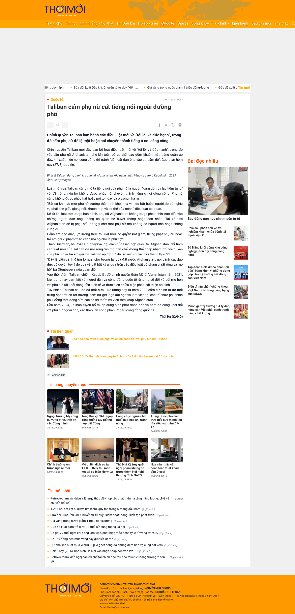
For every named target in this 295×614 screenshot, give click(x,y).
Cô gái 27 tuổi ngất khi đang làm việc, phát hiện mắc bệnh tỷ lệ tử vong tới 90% (111, 533)
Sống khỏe (200, 23)
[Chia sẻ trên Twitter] (166, 125)
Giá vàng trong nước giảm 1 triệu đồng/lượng (186, 87)
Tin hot (71, 23)
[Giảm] (50, 125)
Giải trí (182, 23)
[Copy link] (173, 125)
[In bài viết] (180, 125)
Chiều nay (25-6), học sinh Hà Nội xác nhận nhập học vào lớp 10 (101, 551)
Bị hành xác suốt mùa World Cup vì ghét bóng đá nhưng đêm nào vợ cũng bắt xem (114, 545)
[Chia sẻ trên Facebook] (159, 125)
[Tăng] (65, 125)
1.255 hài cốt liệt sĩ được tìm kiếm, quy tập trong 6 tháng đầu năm (103, 509)
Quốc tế (167, 23)
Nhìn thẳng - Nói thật (96, 23)
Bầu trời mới (261, 23)
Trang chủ (54, 23)
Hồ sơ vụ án (148, 23)
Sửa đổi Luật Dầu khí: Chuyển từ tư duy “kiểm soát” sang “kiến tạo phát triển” (110, 515)
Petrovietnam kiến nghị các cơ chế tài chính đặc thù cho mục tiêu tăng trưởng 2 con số (117, 559)
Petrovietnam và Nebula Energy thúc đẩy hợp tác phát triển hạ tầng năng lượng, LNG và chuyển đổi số (117, 501)
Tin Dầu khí (125, 23)
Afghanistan (58, 375)
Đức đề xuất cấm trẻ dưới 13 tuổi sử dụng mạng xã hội (95, 527)
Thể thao (281, 23)
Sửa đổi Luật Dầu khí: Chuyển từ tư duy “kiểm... (114, 87)
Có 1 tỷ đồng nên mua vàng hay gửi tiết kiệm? (89, 539)
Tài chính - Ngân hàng (230, 23)
